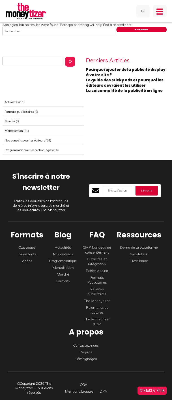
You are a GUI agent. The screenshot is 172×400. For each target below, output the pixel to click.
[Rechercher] (70, 62)
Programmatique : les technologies (29, 150)
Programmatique (63, 261)
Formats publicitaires (19, 112)
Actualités (12, 102)
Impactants (27, 254)
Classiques (27, 247)
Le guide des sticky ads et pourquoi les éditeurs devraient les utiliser (124, 82)
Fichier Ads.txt (97, 270)
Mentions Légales (79, 391)
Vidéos (27, 261)
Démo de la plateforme (139, 247)
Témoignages (86, 359)
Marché (10, 121)
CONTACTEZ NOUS (152, 390)
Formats (63, 281)
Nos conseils (63, 254)
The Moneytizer (97, 300)
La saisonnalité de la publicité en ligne (124, 90)
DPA (103, 391)
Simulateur (139, 254)
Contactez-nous (86, 345)
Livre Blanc (139, 261)
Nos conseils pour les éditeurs (25, 140)
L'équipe (86, 352)
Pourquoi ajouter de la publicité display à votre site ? (126, 72)
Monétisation (14, 131)
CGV (83, 384)
